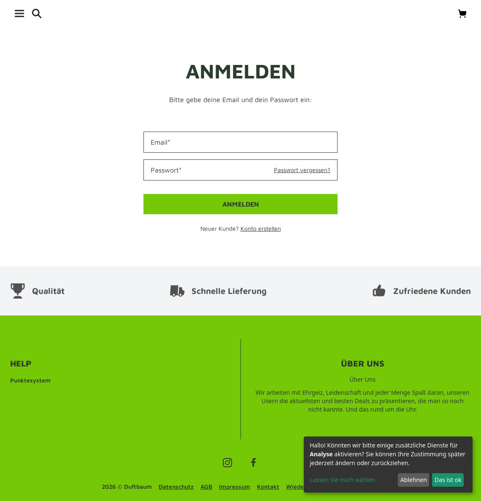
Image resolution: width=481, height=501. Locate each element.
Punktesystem (30, 380)
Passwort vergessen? (302, 169)
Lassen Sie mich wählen (342, 480)
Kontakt (268, 486)
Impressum (234, 486)
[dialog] (388, 464)
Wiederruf (300, 486)
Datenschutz (176, 486)
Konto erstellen (260, 228)
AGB (206, 486)
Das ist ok (448, 480)
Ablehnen (413, 480)
